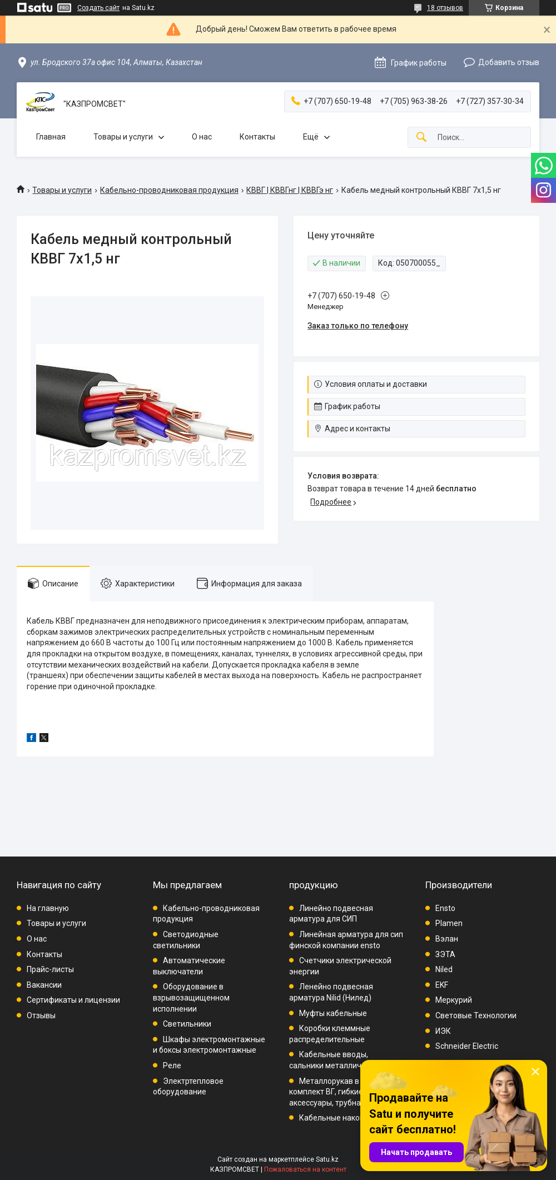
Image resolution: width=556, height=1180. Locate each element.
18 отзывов (445, 8)
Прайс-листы (50, 969)
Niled (444, 969)
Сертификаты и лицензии (73, 999)
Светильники (187, 1023)
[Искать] (421, 137)
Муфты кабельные (333, 1013)
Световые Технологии (476, 1015)
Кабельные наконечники (344, 1117)
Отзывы (41, 1015)
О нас (202, 136)
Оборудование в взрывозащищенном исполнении (191, 997)
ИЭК (443, 1031)
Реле (172, 1065)
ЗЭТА (445, 954)
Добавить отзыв (508, 62)
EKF (441, 984)
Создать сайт (98, 8)
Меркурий (453, 999)
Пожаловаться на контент (305, 1169)
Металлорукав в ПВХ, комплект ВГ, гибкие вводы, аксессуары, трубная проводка (346, 1092)
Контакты (257, 136)
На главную (48, 908)
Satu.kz (327, 1159)
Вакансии (44, 984)
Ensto (445, 908)
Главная (51, 136)
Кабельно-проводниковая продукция (169, 190)
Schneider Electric (466, 1046)
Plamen (449, 923)
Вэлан (446, 938)
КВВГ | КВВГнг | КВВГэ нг (289, 190)
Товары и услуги (123, 136)
